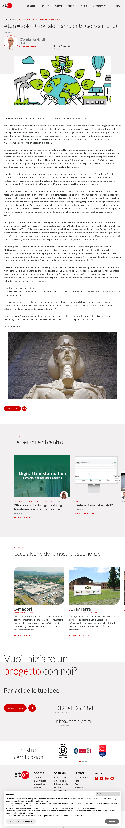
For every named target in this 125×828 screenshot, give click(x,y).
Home (6, 19)
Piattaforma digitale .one (60, 779)
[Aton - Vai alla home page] (7, 5)
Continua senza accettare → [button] (107, 794)
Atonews (13, 19)
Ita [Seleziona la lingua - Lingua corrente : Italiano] (119, 5)
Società (39, 772)
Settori (79, 772)
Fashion (78, 784)
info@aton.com (72, 721)
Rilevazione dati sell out (61, 786)
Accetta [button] (112, 821)
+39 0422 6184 (73, 707)
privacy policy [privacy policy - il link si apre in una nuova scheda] (28, 813)
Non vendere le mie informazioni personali (81, 808)
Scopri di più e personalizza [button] (21, 821)
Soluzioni (60, 772)
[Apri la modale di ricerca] (111, 5)
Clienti (58, 5)
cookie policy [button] (45, 801)
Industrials (79, 787)
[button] (80, 761)
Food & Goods (81, 777)
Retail (77, 780)
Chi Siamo (38, 777)
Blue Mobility (40, 780)
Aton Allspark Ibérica (40, 786)
